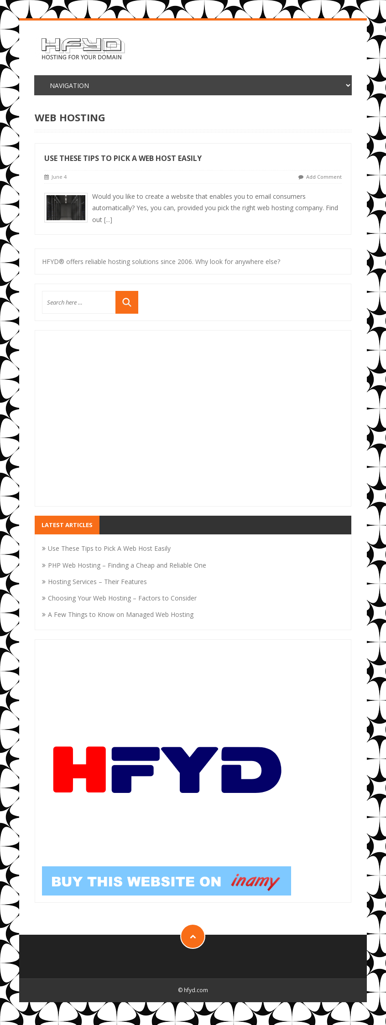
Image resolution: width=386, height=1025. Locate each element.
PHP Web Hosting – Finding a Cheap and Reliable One (127, 565)
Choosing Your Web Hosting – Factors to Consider (122, 598)
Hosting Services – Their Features (97, 581)
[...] (108, 219)
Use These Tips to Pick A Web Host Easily (123, 158)
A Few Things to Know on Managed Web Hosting (120, 614)
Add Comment (324, 176)
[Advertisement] (193, 424)
